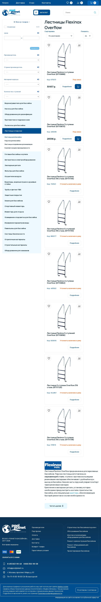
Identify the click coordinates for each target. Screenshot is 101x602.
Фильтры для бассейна (14, 171)
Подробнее (67, 86)
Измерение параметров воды (17, 223)
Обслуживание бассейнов (77, 531)
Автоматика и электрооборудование (20, 160)
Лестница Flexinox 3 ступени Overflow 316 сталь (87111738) (60, 439)
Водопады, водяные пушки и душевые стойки (20, 183)
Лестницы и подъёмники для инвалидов (18, 144)
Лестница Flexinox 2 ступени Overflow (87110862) (60, 282)
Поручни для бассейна (12, 141)
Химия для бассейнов (14, 201)
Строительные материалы (16, 245)
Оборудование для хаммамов (17, 250)
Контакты (46, 3)
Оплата (35, 535)
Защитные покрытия (13, 195)
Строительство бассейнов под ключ (81, 527)
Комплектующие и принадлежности (17, 148)
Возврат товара (38, 547)
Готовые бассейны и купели (16, 154)
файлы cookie (63, 587)
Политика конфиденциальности (50, 593)
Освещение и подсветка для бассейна (21, 217)
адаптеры (74, 493)
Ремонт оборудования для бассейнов (77, 546)
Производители (38, 527)
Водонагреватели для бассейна (18, 103)
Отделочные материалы (15, 239)
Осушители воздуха (13, 176)
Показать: (85, 31)
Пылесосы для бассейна (15, 125)
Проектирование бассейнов (78, 551)
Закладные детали (13, 165)
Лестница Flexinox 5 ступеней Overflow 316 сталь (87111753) (61, 230)
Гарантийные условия (40, 550)
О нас (31, 3)
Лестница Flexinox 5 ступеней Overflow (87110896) (61, 334)
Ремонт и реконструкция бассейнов (81, 541)
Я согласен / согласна (86, 590)
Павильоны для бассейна (15, 228)
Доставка (20, 3)
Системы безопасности (15, 234)
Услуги (5, 3)
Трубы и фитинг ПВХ (13, 190)
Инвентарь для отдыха (14, 212)
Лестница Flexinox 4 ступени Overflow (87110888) (60, 73)
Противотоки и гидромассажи (17, 120)
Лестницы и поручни (13, 131)
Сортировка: (50, 31)
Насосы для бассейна (14, 109)
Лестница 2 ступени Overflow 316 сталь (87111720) (62, 386)
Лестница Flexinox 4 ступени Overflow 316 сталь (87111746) (60, 178)
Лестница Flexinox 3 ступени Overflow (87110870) (60, 125)
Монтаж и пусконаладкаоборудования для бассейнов (79, 536)
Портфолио (36, 531)
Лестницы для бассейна (13, 137)
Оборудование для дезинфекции (18, 114)
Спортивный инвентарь (14, 206)
